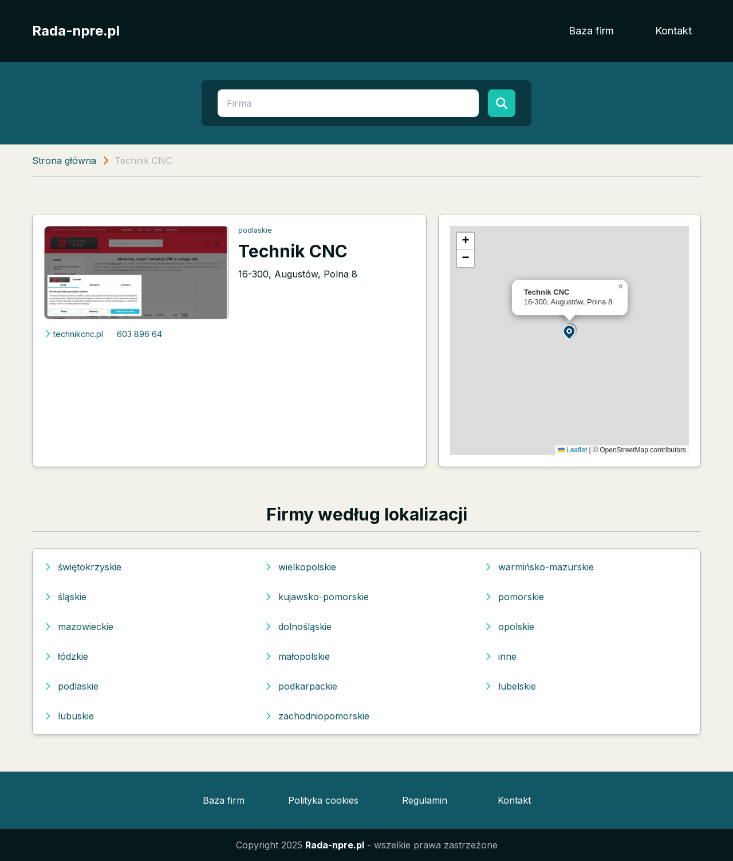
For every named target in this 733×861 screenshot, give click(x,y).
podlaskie (255, 230)
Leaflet (572, 450)
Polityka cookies (323, 800)
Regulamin (424, 800)
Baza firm (591, 31)
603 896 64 (139, 334)
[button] (569, 332)
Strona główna (64, 160)
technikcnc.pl (73, 334)
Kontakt (673, 31)
